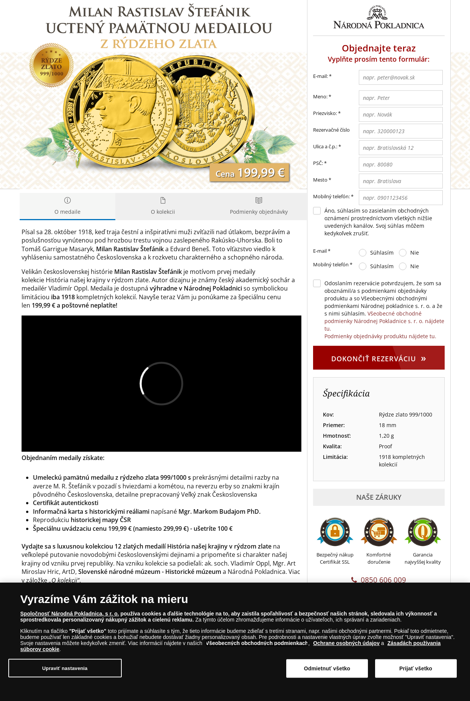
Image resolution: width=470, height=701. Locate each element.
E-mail (321, 251)
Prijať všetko (415, 668)
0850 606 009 (378, 580)
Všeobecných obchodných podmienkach (257, 643)
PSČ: (318, 163)
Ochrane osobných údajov (346, 643)
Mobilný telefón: (331, 196)
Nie (414, 252)
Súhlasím (382, 252)
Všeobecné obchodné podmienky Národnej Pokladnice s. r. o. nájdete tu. (384, 321)
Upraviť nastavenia (65, 668)
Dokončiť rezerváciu (379, 357)
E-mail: (322, 76)
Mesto (320, 179)
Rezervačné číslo (331, 129)
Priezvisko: (325, 113)
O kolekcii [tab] (163, 206)
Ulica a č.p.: (325, 146)
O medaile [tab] (67, 206)
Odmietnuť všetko (327, 668)
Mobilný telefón (332, 265)
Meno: (320, 96)
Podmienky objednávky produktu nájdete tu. (380, 336)
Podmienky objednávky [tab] (259, 206)
